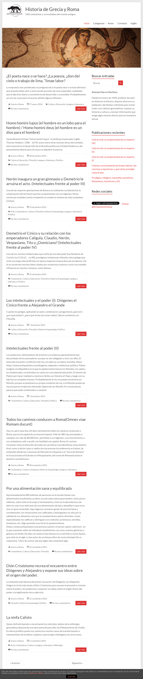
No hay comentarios (20, 108)
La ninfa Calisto (19, 617)
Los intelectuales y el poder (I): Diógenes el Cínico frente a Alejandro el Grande (41, 302)
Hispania (34, 469)
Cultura (51, 104)
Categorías (98, 23)
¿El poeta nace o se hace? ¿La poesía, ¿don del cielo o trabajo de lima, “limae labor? (43, 78)
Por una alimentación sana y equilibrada (39, 488)
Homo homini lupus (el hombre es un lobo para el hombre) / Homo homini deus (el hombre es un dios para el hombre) (46, 128)
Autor (111, 23)
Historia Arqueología (53, 211)
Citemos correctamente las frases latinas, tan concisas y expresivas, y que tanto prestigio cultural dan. (114, 169)
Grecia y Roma (17, 104)
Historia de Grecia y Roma (55, 9)
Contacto (122, 23)
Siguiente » (77, 663)
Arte (13, 211)
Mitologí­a (58, 645)
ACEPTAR (71, 677)
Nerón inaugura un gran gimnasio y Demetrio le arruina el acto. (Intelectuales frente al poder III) (45, 181)
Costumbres (21, 211)
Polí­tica (59, 160)
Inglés (134, 23)
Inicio (87, 23)
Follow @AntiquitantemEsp (110, 205)
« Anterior (15, 663)
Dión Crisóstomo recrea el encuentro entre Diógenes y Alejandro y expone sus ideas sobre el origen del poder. (44, 570)
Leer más (81, 108)
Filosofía (33, 160)
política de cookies (36, 673)
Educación (60, 104)
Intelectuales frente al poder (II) (32, 348)
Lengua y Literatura (75, 104)
